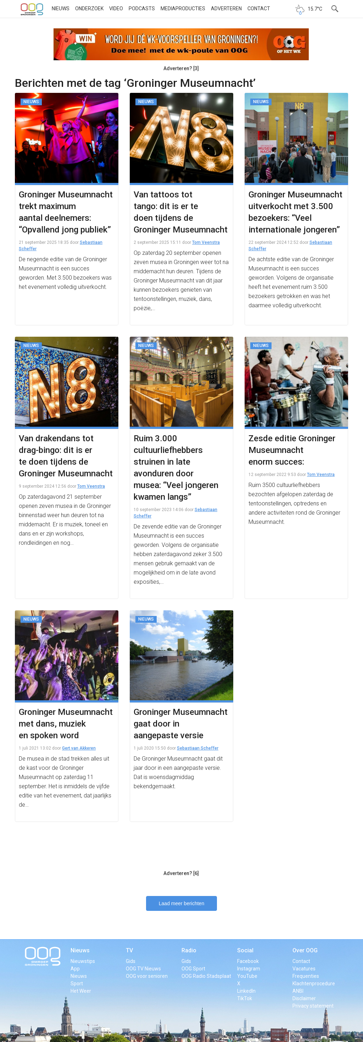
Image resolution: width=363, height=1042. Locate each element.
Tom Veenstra (206, 242)
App (75, 968)
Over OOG (305, 950)
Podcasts (142, 8)
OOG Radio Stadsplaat (206, 976)
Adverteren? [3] (181, 68)
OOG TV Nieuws (143, 968)
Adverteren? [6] (181, 873)
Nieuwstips (83, 961)
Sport (77, 983)
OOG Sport (193, 968)
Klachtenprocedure (313, 983)
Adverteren (226, 8)
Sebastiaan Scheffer (197, 748)
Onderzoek (89, 8)
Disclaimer (304, 998)
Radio (189, 950)
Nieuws (60, 8)
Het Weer (81, 991)
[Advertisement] (181, 849)
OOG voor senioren (147, 976)
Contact (258, 8)
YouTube (247, 976)
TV (129, 950)
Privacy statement (313, 1006)
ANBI (297, 991)
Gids (130, 961)
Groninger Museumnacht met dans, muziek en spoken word (66, 723)
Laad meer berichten (181, 903)
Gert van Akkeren (79, 748)
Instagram (248, 968)
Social (245, 950)
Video (116, 8)
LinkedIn (246, 991)
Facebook (248, 961)
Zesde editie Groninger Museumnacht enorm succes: (291, 450)
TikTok (244, 998)
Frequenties (305, 976)
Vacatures (303, 968)
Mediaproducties (183, 8)
